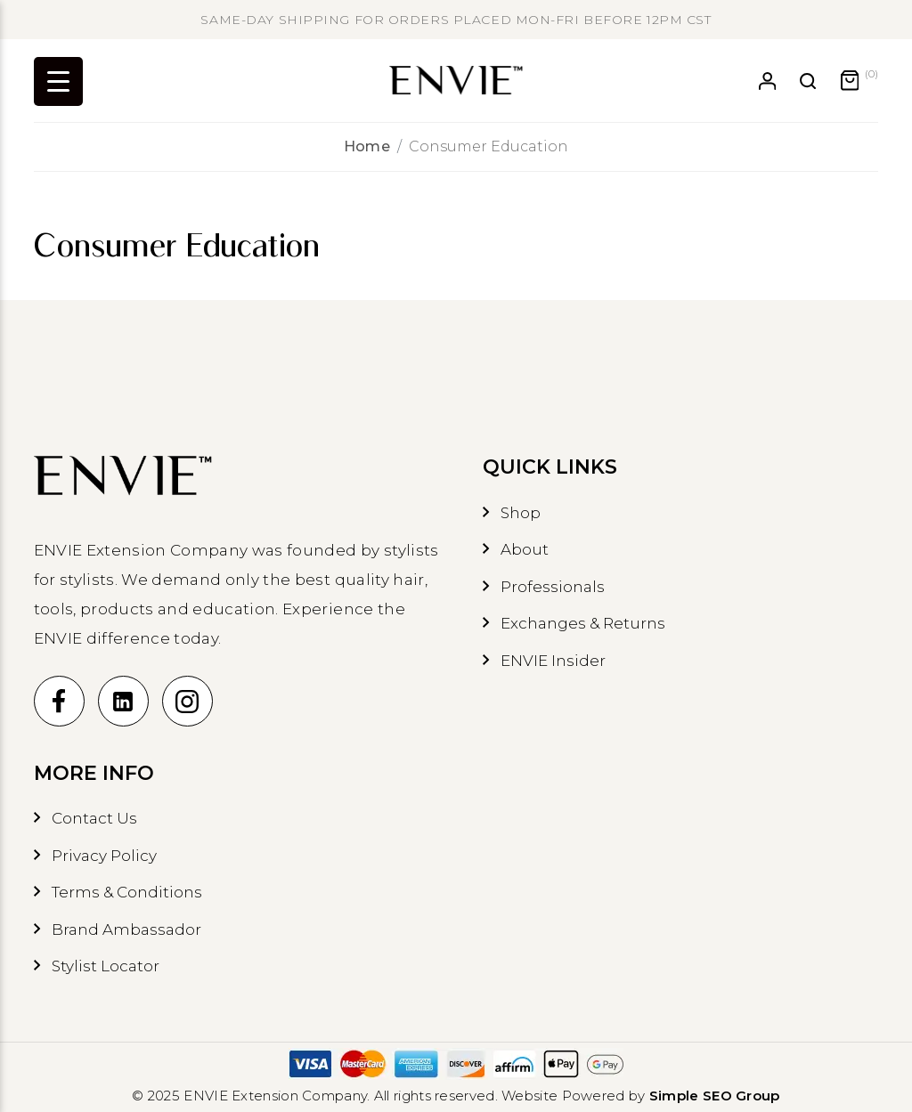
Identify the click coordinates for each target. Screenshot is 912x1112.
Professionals (553, 587)
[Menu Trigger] (58, 81)
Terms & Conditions (127, 892)
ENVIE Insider (553, 661)
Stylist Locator (105, 966)
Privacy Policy (104, 855)
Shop (521, 513)
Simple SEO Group (714, 1095)
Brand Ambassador (126, 929)
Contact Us (94, 818)
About (525, 549)
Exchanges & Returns (583, 623)
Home (367, 146)
